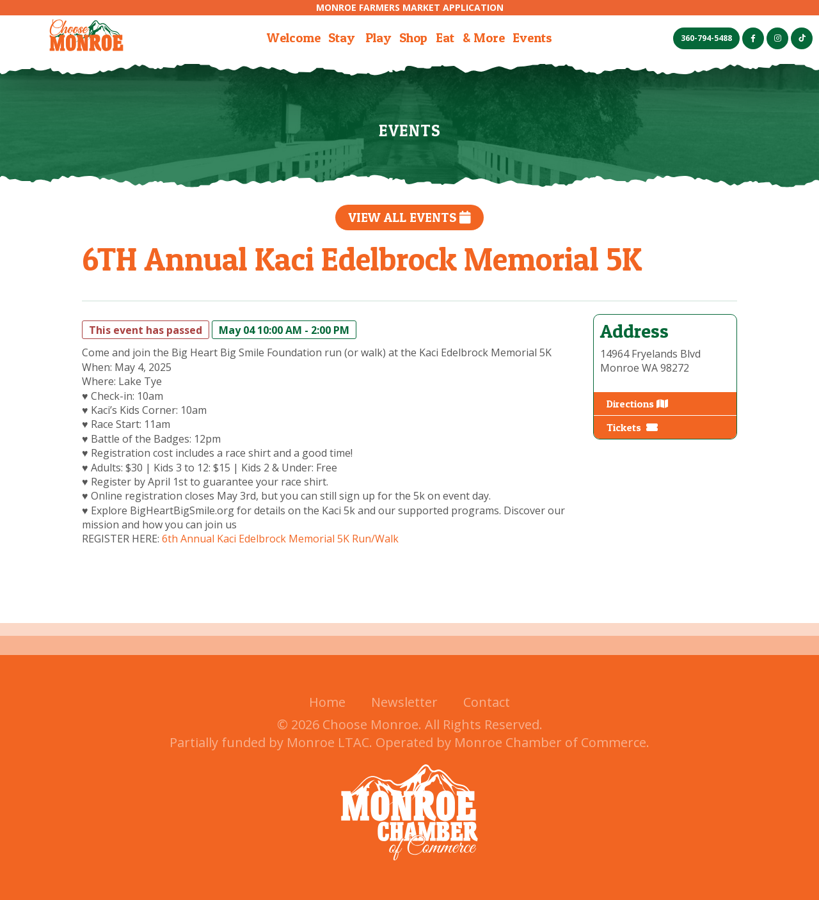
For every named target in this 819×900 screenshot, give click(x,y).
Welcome (294, 37)
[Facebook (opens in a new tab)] (753, 38)
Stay (341, 37)
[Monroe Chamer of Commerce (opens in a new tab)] (410, 868)
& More (484, 37)
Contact (486, 702)
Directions (637, 403)
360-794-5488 (706, 38)
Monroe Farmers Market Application (410, 7)
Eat (445, 37)
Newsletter (404, 702)
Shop (413, 37)
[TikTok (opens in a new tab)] (802, 38)
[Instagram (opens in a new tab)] (777, 38)
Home (327, 702)
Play (378, 37)
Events (532, 37)
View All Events (409, 217)
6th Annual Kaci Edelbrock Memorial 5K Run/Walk (280, 539)
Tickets (632, 427)
